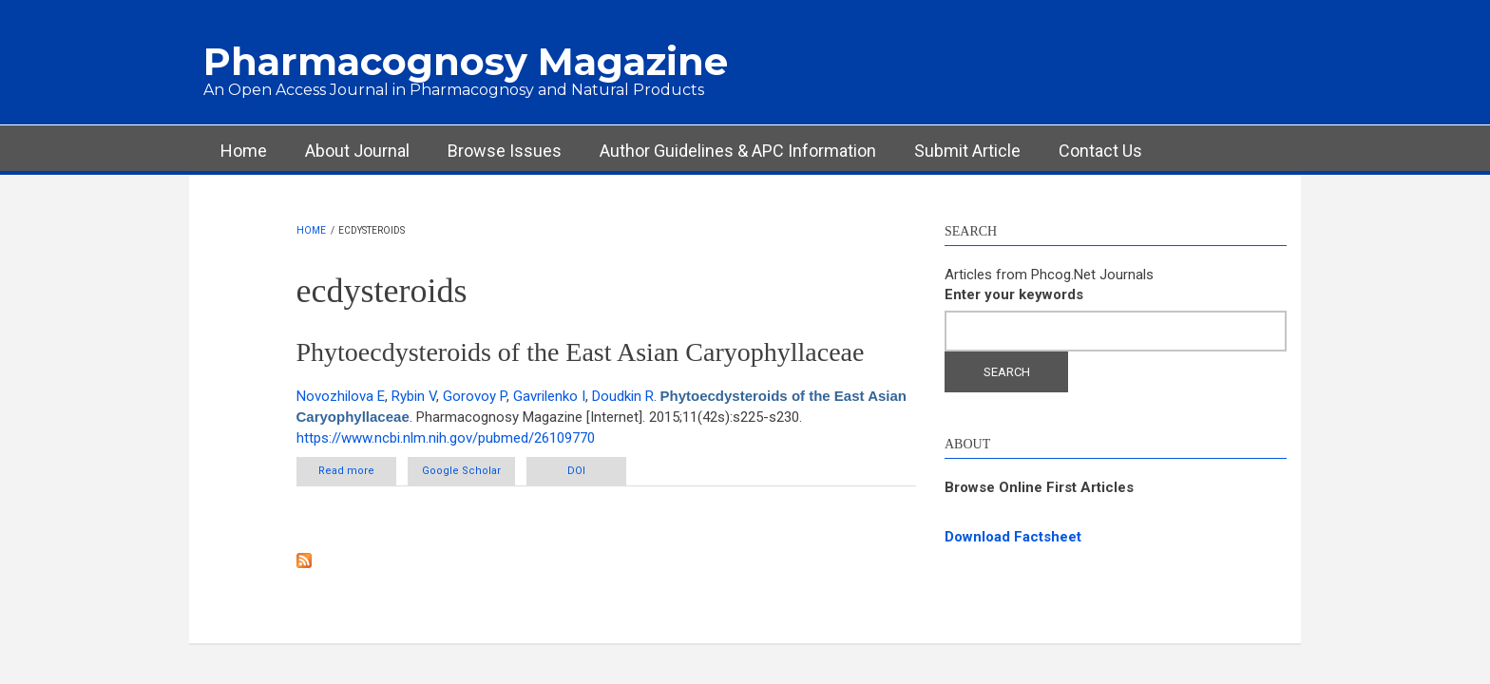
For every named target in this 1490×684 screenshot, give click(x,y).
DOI (576, 471)
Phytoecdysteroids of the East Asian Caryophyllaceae (580, 352)
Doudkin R (623, 396)
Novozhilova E (340, 396)
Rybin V (414, 396)
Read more (357, 470)
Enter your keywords (1014, 294)
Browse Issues (505, 151)
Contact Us (1100, 151)
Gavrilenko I (549, 396)
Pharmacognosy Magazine (465, 61)
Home (243, 151)
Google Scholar (461, 471)
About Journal (357, 151)
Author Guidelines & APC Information (738, 151)
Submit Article (967, 151)
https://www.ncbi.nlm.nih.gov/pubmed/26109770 (445, 437)
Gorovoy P (474, 396)
